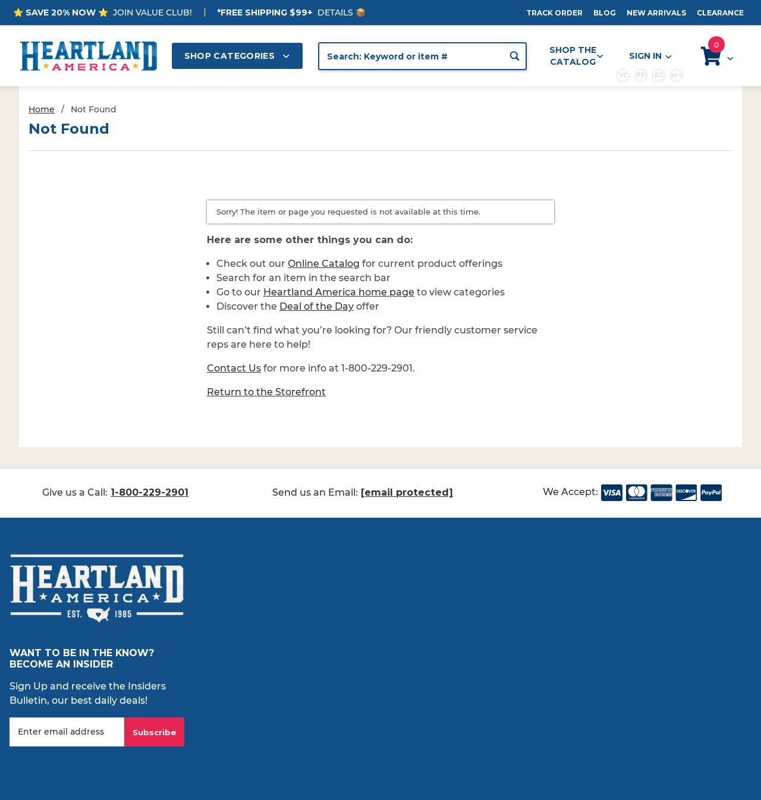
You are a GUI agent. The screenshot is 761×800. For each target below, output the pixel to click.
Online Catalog (324, 263)
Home (42, 109)
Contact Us (234, 368)
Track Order (554, 12)
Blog (604, 12)
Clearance (720, 12)
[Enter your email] (67, 732)
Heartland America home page (338, 292)
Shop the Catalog (576, 56)
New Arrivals (656, 12)
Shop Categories (237, 56)
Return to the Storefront (266, 392)
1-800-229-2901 (149, 492)
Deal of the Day (316, 306)
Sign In (650, 56)
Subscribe (155, 732)
